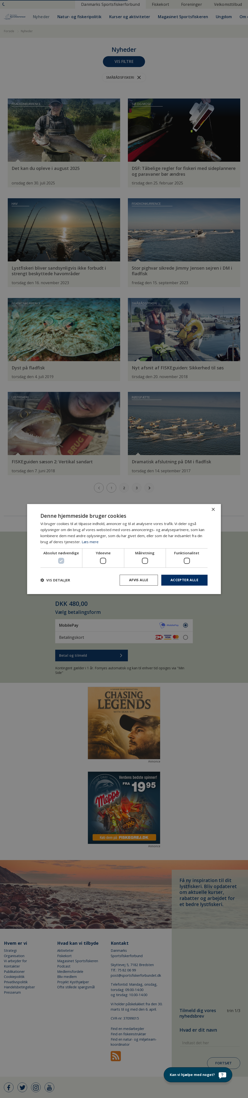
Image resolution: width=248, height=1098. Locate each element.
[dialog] (124, 549)
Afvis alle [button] (138, 580)
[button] (55, 580)
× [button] (213, 509)
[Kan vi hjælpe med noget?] (198, 1074)
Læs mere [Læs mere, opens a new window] (90, 541)
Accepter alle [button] (184, 580)
